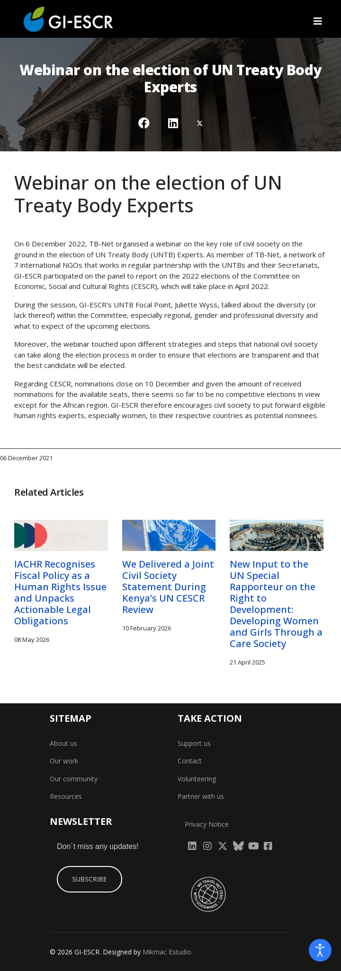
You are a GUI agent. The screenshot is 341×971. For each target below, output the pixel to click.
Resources (66, 796)
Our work (64, 760)
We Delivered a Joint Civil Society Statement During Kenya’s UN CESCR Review (168, 587)
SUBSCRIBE (89, 879)
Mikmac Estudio (167, 951)
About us (63, 743)
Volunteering (197, 778)
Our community (74, 778)
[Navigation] (318, 21)
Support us (194, 743)
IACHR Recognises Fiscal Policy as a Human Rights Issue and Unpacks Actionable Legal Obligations (60, 592)
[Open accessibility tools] (320, 950)
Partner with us (201, 796)
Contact (190, 760)
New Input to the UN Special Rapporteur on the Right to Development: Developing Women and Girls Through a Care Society (276, 604)
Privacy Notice (207, 824)
